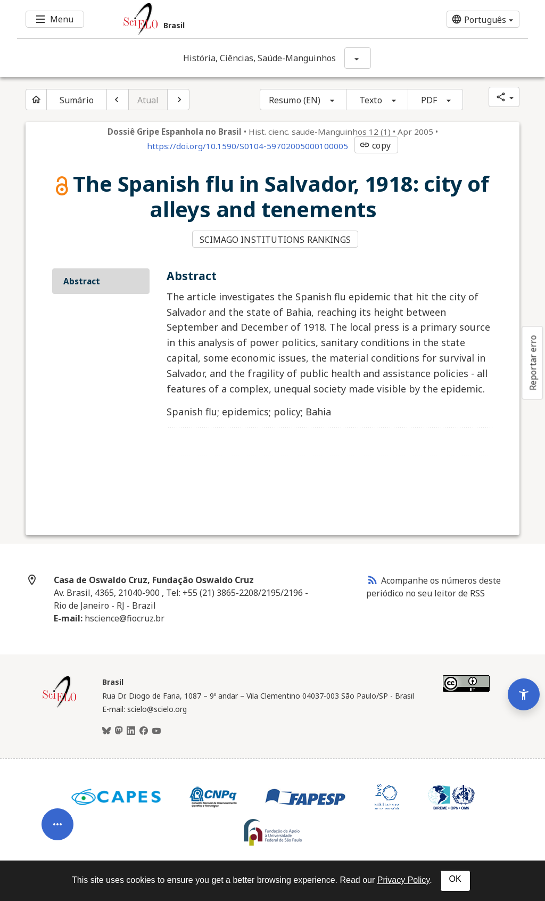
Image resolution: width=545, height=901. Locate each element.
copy (374, 145)
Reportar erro (533, 362)
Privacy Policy (403, 879)
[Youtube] (156, 731)
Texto (370, 100)
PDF (429, 100)
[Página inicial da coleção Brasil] (60, 706)
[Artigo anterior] (117, 99)
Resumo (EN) (294, 100)
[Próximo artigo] (178, 99)
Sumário (77, 100)
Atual (148, 100)
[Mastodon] (118, 731)
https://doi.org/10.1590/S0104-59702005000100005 (247, 146)
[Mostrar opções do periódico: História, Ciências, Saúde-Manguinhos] (357, 58)
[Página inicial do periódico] (36, 99)
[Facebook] (143, 731)
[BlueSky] (106, 731)
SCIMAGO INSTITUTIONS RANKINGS (275, 239)
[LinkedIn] (131, 731)
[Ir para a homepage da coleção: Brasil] (230, 19)
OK (455, 878)
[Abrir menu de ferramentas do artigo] (57, 823)
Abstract (81, 281)
